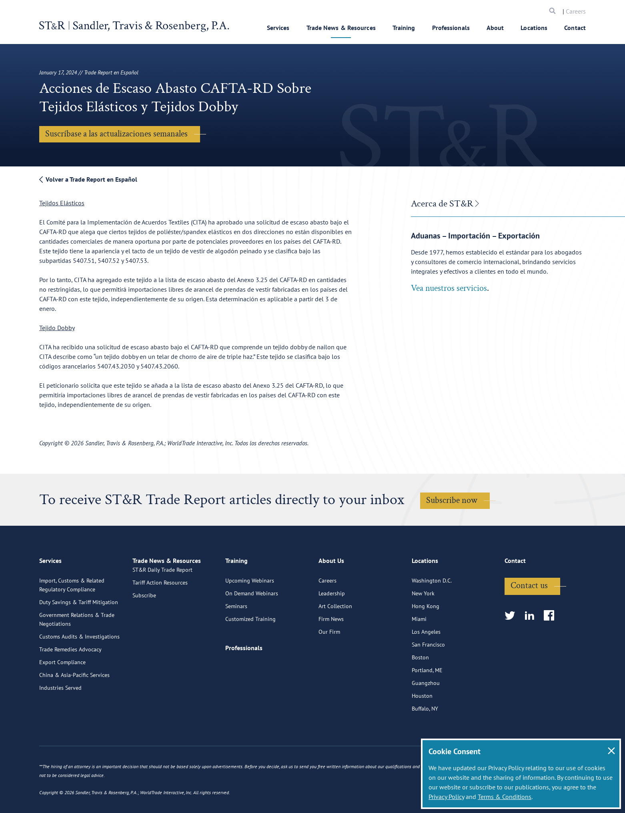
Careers (576, 11)
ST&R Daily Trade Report (162, 611)
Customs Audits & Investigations (79, 667)
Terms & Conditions (504, 797)
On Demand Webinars (251, 624)
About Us (331, 595)
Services (278, 28)
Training (404, 28)
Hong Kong (425, 637)
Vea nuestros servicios (449, 288)
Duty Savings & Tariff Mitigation (78, 633)
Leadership (332, 624)
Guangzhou (426, 714)
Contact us (529, 617)
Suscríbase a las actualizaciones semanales (116, 134)
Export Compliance (62, 693)
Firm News (331, 650)
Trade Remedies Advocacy (70, 680)
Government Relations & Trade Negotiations (76, 651)
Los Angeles (426, 663)
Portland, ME (427, 701)
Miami (419, 650)
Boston (420, 688)
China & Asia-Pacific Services (74, 706)
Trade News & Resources (341, 28)
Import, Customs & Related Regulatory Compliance (71, 616)
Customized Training (250, 650)
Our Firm (329, 663)
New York (423, 624)
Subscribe (144, 637)
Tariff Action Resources (160, 624)
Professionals (451, 28)
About (495, 28)
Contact (575, 28)
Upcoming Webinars (249, 611)
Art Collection (335, 637)
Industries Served (60, 719)
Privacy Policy (446, 797)
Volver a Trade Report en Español (88, 179)
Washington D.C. (432, 611)
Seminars (236, 637)
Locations (534, 28)
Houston (422, 727)
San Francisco (428, 675)
